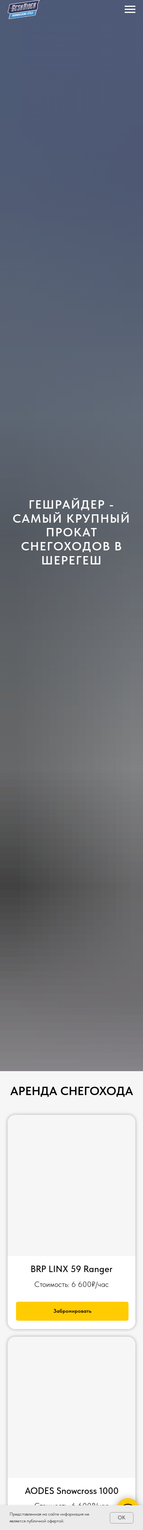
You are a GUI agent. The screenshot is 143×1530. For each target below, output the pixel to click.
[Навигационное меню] (130, 9)
